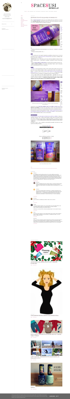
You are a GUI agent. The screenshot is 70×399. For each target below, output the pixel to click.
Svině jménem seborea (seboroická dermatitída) (44, 315)
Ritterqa (34, 204)
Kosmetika (43, 11)
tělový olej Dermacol (24, 25)
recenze (22, 21)
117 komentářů (35, 317)
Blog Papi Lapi (35, 180)
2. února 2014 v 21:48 (39, 198)
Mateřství (31, 11)
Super (45, 168)
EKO (28, 11)
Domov (46, 11)
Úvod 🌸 (25, 11)
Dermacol (22, 19)
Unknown (37, 189)
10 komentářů (34, 337)
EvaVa (34, 212)
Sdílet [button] (22, 15)
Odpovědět (35, 196)
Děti (34, 11)
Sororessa (34, 198)
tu (40, 117)
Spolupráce (50, 11)
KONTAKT (55, 11)
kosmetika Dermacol (24, 20)
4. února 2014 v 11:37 (38, 212)
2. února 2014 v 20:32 (42, 189)
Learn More (52, 396)
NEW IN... (33, 387)
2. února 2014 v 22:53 (39, 204)
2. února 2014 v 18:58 (42, 182)
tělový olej (47, 168)
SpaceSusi (37, 182)
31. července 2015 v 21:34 (40, 218)
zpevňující (22, 26)
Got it (57, 396)
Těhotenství (38, 11)
